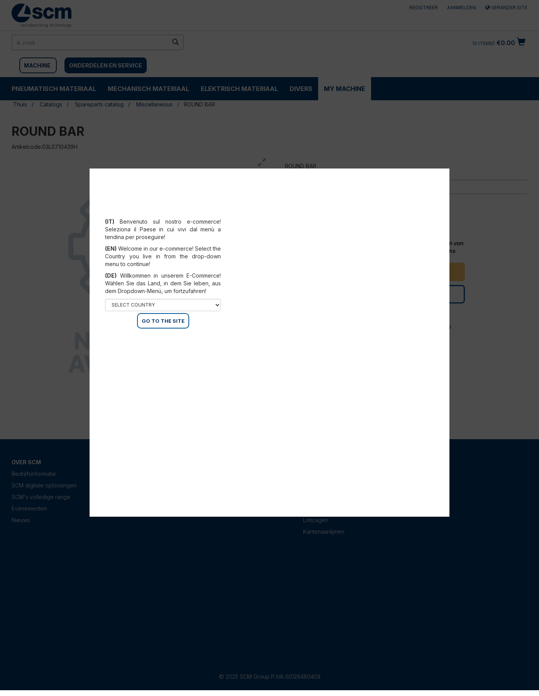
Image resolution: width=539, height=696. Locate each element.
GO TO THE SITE (163, 321)
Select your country (163, 212)
